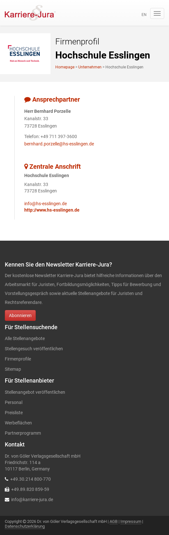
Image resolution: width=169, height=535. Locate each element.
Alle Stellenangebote (25, 338)
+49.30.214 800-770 (30, 479)
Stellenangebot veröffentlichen (35, 392)
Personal (13, 402)
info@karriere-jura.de (32, 499)
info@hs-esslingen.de (45, 203)
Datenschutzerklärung (25, 526)
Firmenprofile (18, 358)
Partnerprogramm (23, 433)
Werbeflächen (18, 422)
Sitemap (13, 369)
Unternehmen (90, 67)
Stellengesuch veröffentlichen (34, 348)
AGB (114, 521)
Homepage (64, 67)
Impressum (130, 521)
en (144, 14)
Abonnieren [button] (20, 315)
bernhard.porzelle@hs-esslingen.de (59, 143)
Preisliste (14, 412)
